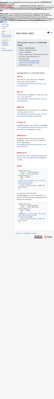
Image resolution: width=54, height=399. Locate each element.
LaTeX (28, 193)
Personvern (18, 233)
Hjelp (50, 32)
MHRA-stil (20, 107)
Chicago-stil (21, 122)
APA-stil (20, 77)
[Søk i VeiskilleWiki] (47, 5)
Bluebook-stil (21, 153)
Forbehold (33, 233)
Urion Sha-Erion (30, 48)
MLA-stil (20, 92)
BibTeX (19, 166)
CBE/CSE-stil (21, 135)
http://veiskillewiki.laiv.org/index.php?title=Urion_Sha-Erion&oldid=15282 (32, 182)
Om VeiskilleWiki (26, 233)
